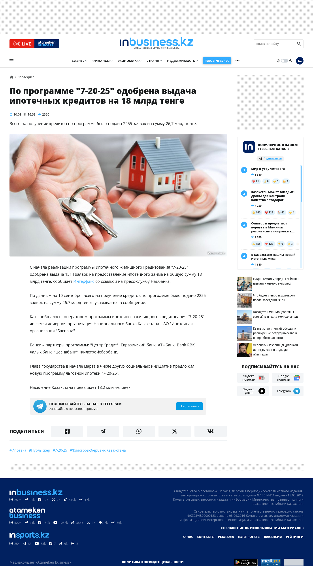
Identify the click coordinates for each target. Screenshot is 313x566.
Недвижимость (181, 61)
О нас (188, 537)
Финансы (101, 61)
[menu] (11, 61)
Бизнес (78, 61)
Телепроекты (249, 537)
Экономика (128, 61)
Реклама (226, 537)
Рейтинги (295, 537)
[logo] (156, 44)
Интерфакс (83, 281)
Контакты (206, 537)
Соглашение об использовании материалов (262, 528)
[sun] (278, 61)
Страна (153, 61)
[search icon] (299, 44)
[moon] (290, 61)
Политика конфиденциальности (153, 562)
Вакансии (273, 537)
